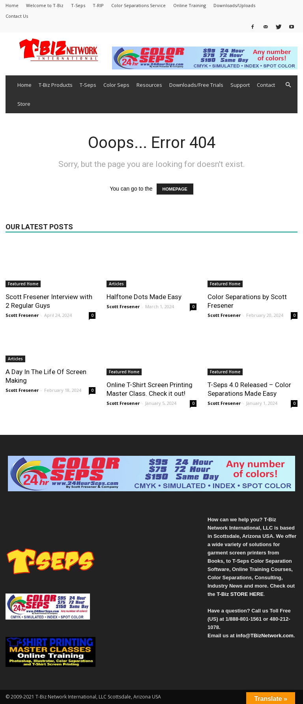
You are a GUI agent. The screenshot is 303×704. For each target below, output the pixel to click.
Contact (266, 84)
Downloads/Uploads (234, 5)
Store (23, 103)
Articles (116, 283)
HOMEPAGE (175, 189)
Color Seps (116, 84)
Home (12, 5)
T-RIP (98, 5)
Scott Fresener (22, 315)
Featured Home (23, 283)
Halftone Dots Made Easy (144, 297)
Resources (149, 84)
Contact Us (17, 16)
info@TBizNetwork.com (265, 635)
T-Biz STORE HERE (240, 594)
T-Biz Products (56, 84)
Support (240, 84)
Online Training (189, 5)
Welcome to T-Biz (45, 5)
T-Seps (78, 5)
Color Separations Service (138, 5)
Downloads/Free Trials (196, 84)
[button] (288, 85)
